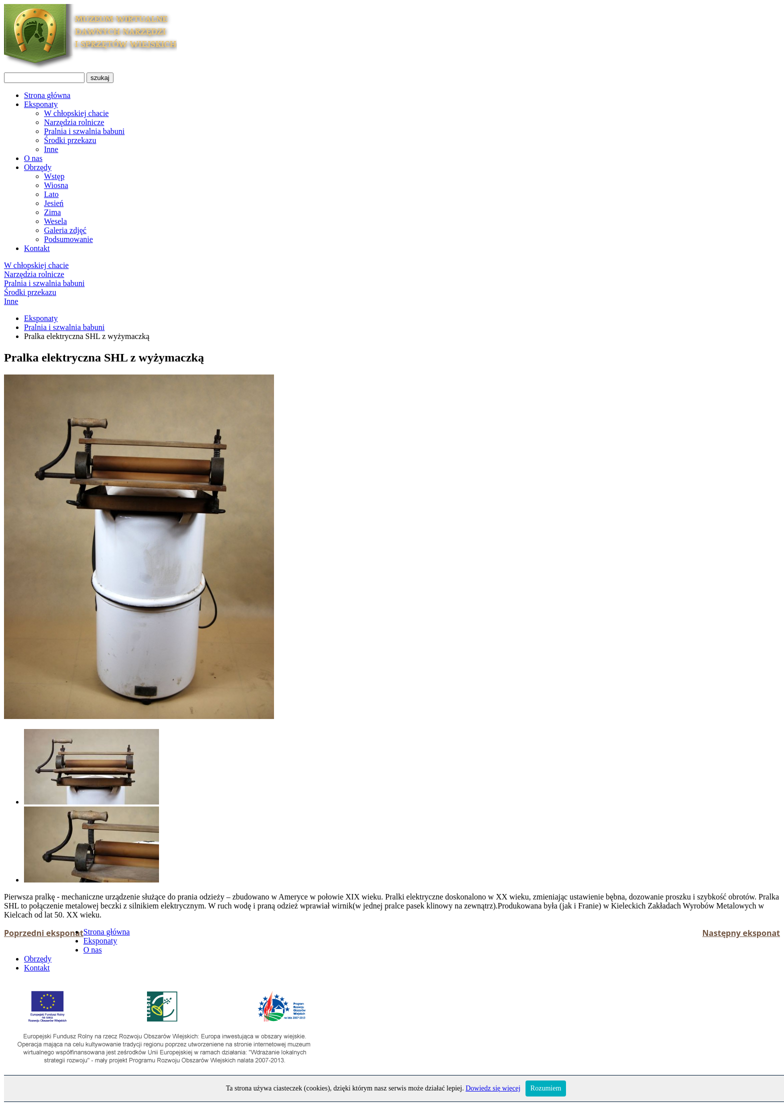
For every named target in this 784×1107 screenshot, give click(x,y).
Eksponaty (41, 104)
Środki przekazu (70, 140)
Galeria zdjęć (65, 230)
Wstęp (54, 176)
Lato (51, 194)
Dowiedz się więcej (493, 1088)
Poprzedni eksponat (44, 933)
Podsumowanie (68, 239)
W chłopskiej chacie (76, 113)
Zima (52, 212)
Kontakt (37, 248)
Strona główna (47, 95)
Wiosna (56, 185)
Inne (51, 149)
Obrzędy (38, 167)
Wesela (55, 221)
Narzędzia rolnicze (74, 122)
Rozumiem (545, 1088)
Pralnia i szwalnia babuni (84, 131)
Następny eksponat (741, 933)
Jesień (54, 203)
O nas (33, 158)
